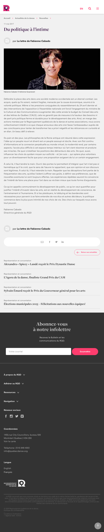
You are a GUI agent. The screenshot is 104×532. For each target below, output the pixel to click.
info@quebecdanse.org (16, 451)
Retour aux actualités (86, 252)
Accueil (7, 18)
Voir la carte (10, 441)
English (7, 468)
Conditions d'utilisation (12, 514)
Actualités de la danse (25, 18)
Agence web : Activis (13, 516)
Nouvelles (43, 18)
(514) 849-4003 (22, 448)
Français (8, 472)
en (81, 9)
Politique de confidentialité (14, 510)
